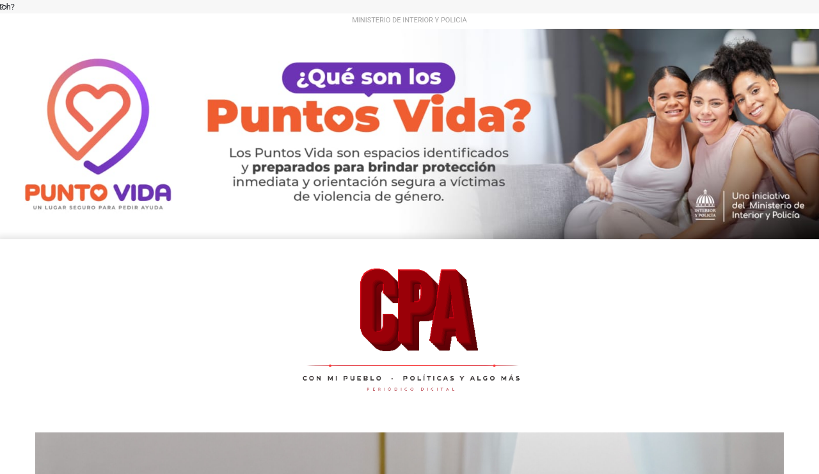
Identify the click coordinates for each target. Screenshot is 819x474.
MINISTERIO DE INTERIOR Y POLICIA (409, 20)
